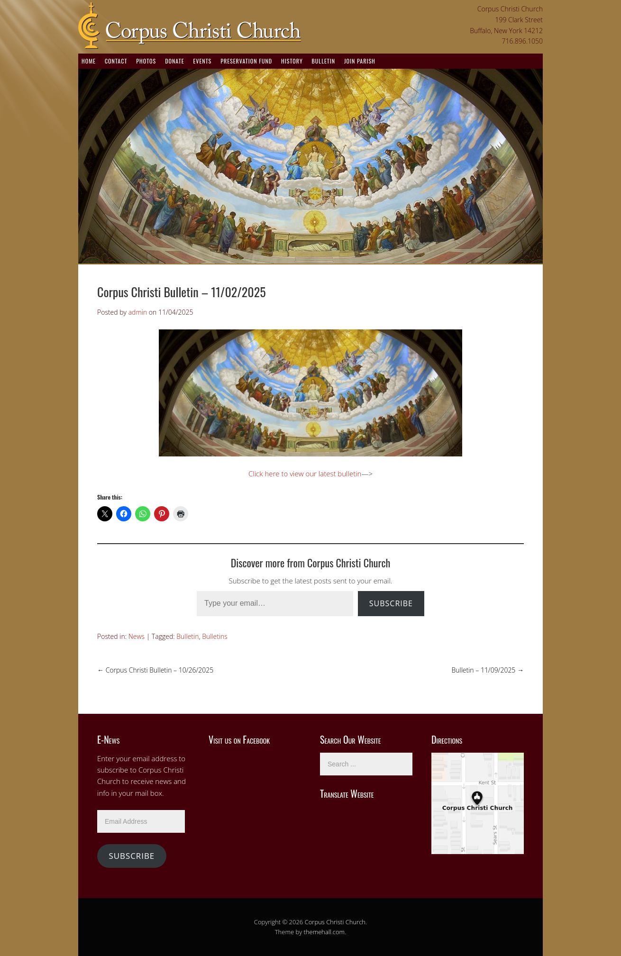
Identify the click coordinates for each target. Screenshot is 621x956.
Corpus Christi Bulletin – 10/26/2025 (155, 669)
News (136, 636)
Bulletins (215, 636)
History (292, 61)
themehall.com (324, 932)
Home (89, 61)
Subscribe (391, 603)
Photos (146, 61)
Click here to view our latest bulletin (304, 473)
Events (202, 61)
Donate (174, 61)
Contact (116, 61)
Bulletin (323, 61)
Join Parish (359, 61)
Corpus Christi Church (335, 922)
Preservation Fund (246, 61)
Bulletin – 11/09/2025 (487, 669)
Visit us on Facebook (239, 739)
